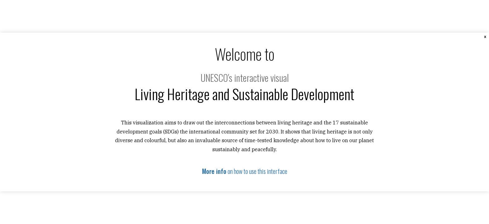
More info (214, 171)
